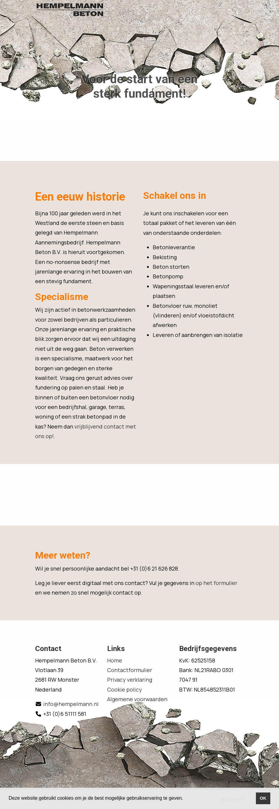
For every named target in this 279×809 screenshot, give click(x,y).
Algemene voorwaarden (137, 699)
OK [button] (263, 798)
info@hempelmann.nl (71, 703)
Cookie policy (124, 689)
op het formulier (216, 582)
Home (114, 660)
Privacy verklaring (129, 679)
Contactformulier (129, 670)
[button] (185, 799)
